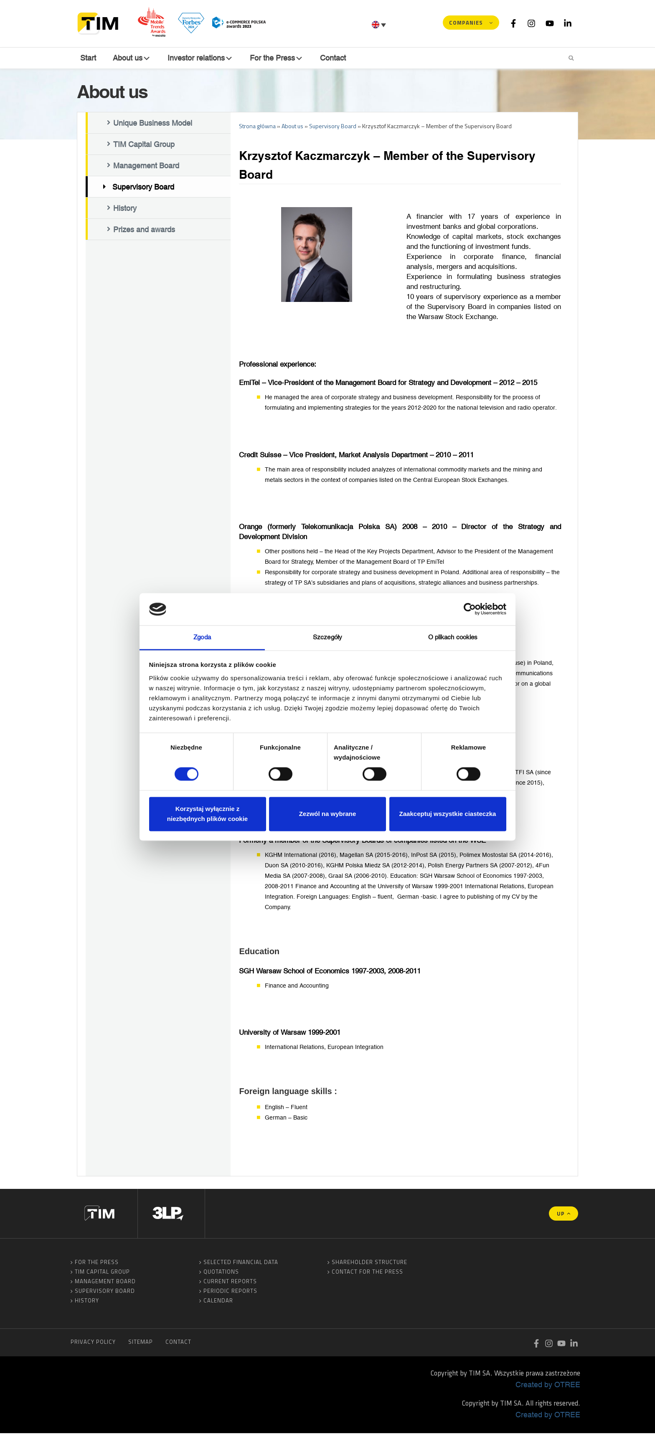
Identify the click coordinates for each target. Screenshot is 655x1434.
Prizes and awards (144, 230)
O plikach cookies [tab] (453, 637)
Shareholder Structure (369, 1263)
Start (87, 58)
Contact (335, 58)
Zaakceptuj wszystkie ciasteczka (447, 813)
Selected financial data (240, 1263)
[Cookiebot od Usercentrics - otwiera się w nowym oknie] (469, 609)
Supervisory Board (143, 188)
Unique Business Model (152, 124)
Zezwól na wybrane (327, 813)
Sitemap (140, 1342)
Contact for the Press (367, 1272)
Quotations (221, 1272)
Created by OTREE (547, 1385)
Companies (466, 22)
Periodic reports (230, 1291)
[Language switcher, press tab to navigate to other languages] (379, 24)
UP (561, 1214)
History (125, 209)
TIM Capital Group (144, 145)
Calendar (218, 1301)
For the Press (97, 1263)
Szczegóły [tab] (327, 637)
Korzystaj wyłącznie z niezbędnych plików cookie (207, 813)
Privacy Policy (93, 1342)
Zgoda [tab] (202, 637)
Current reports (230, 1282)
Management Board (146, 166)
